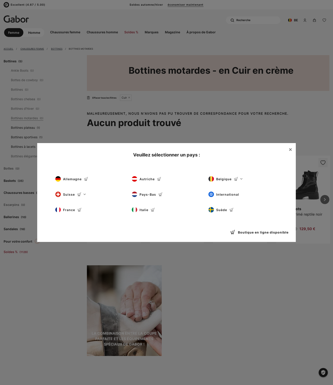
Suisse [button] (70, 194)
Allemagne (71, 179)
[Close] (290, 149)
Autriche (146, 179)
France (68, 209)
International (223, 194)
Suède (221, 209)
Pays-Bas (147, 194)
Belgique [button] (225, 179)
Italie (143, 209)
